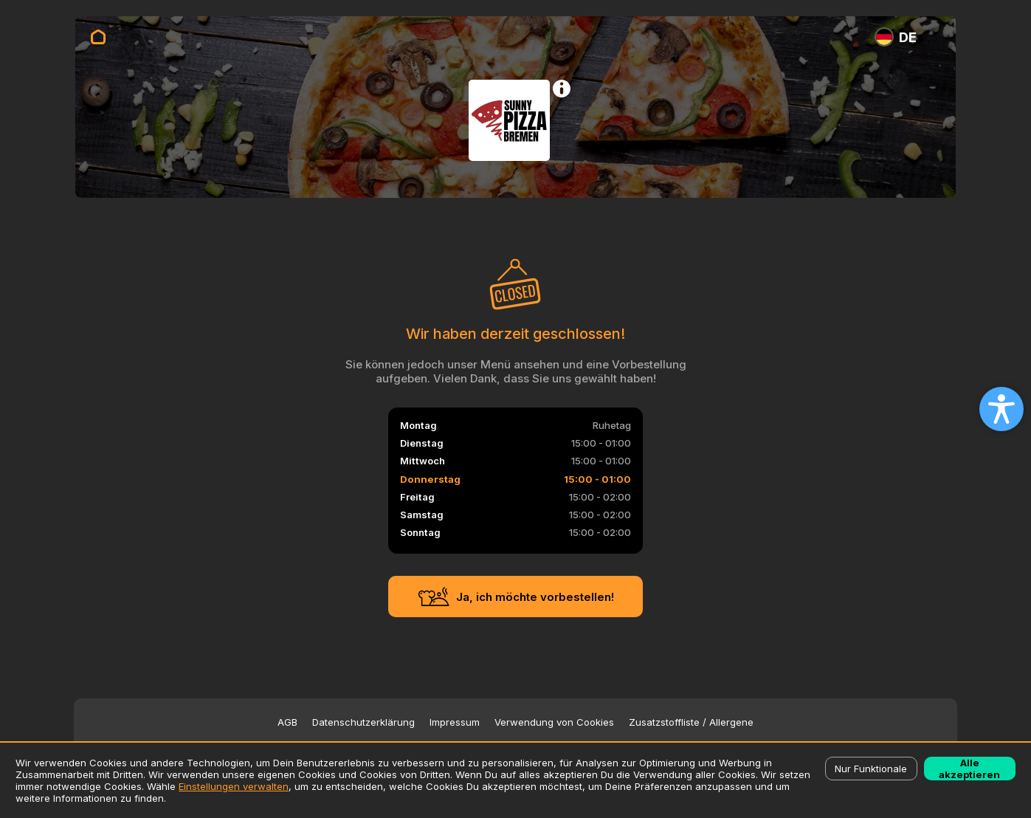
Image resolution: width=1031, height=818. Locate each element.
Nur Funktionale (871, 768)
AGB (287, 722)
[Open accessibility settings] (1001, 409)
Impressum (455, 722)
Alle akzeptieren (969, 768)
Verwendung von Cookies (554, 722)
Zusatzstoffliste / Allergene (691, 722)
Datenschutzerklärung (363, 722)
